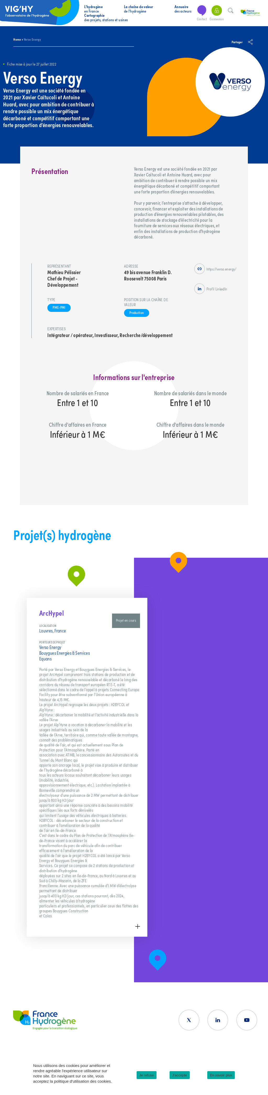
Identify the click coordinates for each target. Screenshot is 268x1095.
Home (17, 39)
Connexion (217, 13)
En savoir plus (221, 1075)
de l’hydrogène (138, 8)
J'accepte (179, 1075)
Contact (202, 13)
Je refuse (146, 1075)
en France (93, 8)
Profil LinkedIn (210, 288)
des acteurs (183, 8)
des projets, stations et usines (106, 17)
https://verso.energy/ (215, 268)
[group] (87, 767)
